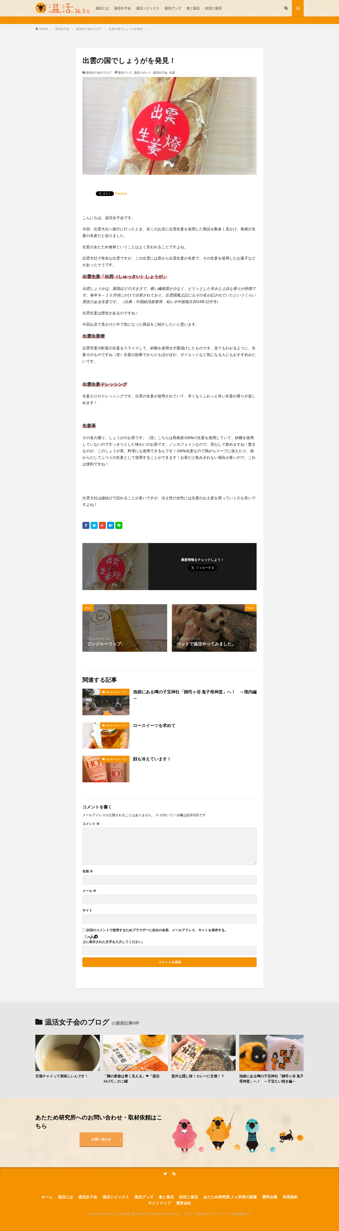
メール (89, 890)
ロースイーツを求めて (154, 725)
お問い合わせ (101, 1139)
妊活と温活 (213, 8)
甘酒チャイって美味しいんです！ (61, 1076)
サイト (87, 910)
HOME (43, 28)
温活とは (102, 8)
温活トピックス (147, 8)
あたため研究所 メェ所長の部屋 (230, 1197)
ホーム (46, 1197)
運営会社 (183, 1203)
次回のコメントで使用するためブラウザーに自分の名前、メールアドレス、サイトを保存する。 (157, 930)
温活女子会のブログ (89, 29)
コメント (91, 823)
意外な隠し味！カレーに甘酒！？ (197, 1076)
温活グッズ (173, 8)
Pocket (121, 193)
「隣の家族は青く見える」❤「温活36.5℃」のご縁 (131, 1078)
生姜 (172, 72)
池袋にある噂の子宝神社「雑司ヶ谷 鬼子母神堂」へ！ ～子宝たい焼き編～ (271, 1078)
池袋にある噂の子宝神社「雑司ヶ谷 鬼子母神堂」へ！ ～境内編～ (195, 695)
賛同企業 (269, 1197)
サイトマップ (159, 1203)
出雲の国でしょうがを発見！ (127, 29)
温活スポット (142, 72)
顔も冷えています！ (152, 758)
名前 (87, 871)
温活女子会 (122, 8)
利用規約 (290, 1197)
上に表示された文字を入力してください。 (113, 941)
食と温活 (193, 8)
